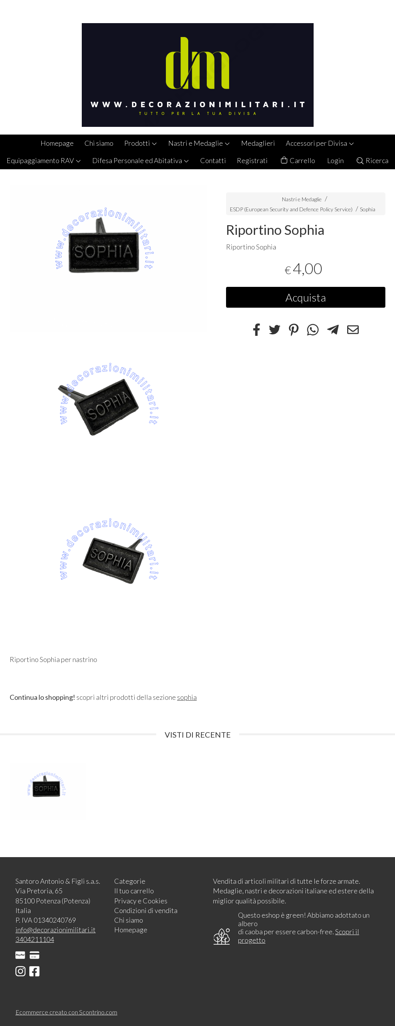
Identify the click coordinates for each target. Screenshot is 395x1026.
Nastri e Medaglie (199, 143)
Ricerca (372, 160)
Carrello (297, 160)
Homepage (57, 143)
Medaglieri (258, 143)
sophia (187, 697)
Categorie (129, 881)
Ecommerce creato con (66, 1012)
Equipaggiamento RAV (44, 160)
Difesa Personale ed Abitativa (140, 160)
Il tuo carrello (134, 890)
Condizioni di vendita (145, 910)
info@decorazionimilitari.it (55, 929)
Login (335, 160)
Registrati (252, 160)
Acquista (305, 297)
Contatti (213, 160)
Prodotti (140, 143)
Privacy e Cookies (140, 900)
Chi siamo (98, 143)
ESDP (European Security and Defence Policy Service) (291, 209)
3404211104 (34, 939)
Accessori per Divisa (320, 143)
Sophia (367, 209)
